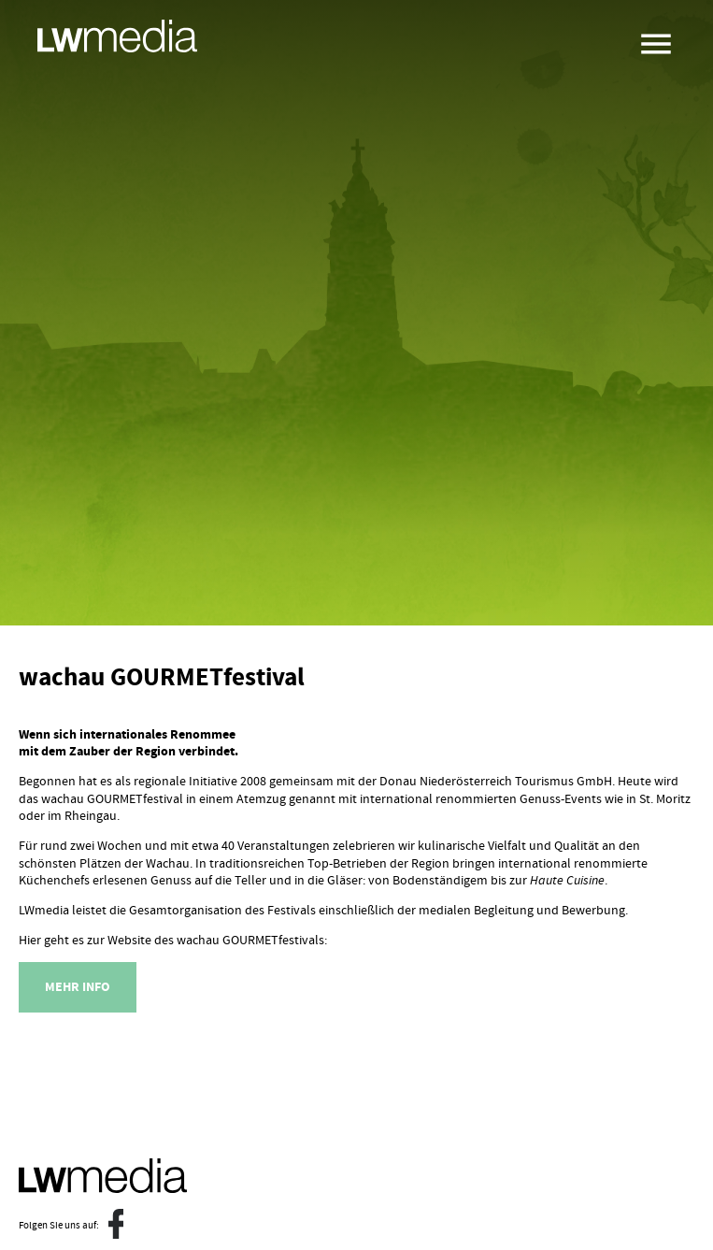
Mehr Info (77, 987)
